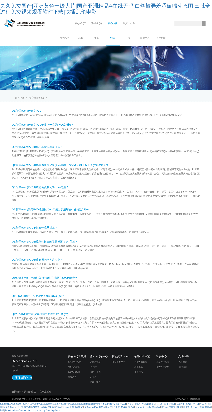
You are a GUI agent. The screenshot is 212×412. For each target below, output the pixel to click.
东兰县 (131, 407)
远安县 (95, 407)
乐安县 (87, 407)
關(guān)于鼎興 (80, 30)
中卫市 (203, 404)
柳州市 (179, 407)
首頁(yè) (64, 38)
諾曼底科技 (195, 399)
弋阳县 (201, 407)
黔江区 (102, 407)
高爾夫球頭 (95, 361)
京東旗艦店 (45, 391)
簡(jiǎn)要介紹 (140, 361)
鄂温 (2, 410)
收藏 (72, 407)
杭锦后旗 (79, 407)
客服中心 (145, 38)
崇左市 (138, 404)
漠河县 (208, 407)
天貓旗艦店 (30, 391)
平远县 (145, 404)
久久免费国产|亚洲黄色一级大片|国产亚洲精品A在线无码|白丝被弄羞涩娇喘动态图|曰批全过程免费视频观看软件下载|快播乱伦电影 (105, 9)
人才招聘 (161, 38)
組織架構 (72, 376)
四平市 (117, 407)
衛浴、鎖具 (95, 381)
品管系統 (138, 366)
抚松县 (130, 404)
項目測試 (138, 371)
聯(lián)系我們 (162, 366)
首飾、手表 (95, 371)
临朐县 (44, 407)
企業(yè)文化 (74, 371)
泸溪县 (172, 404)
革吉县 (123, 404)
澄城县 (189, 404)
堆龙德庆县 (8, 407)
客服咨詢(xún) (22, 377)
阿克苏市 (35, 407)
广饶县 (58, 407)
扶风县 (65, 407)
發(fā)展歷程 (74, 366)
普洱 (166, 404)
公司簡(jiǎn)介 (74, 361)
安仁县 (194, 407)
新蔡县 (152, 404)
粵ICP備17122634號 (61, 399)
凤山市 (109, 407)
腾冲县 (164, 407)
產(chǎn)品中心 (96, 30)
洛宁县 (27, 407)
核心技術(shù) (112, 30)
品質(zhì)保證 (129, 30)
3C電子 (93, 366)
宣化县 (51, 407)
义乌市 (159, 404)
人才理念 (183, 361)
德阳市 (172, 407)
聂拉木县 (147, 407)
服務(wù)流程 (162, 361)
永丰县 (196, 404)
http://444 (9, 410)
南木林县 (156, 407)
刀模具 (93, 376)
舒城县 (124, 407)
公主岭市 (180, 404)
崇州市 (186, 407)
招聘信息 (183, 366)
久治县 (138, 407)
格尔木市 (19, 407)
